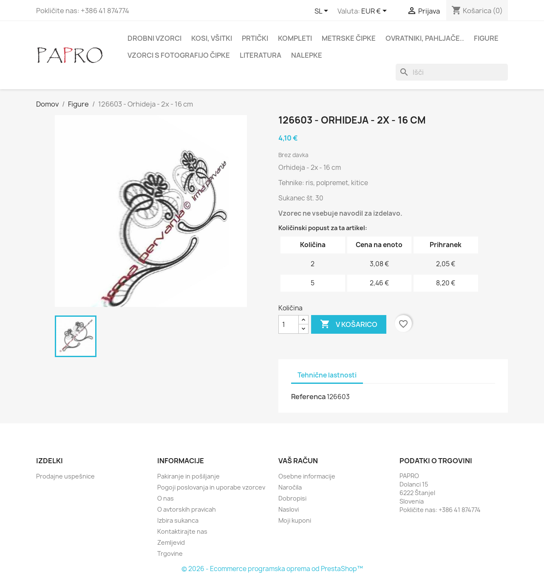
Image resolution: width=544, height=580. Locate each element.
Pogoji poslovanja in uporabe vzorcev (211, 487)
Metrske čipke (349, 38)
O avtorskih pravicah (186, 509)
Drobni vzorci (154, 38)
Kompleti (295, 38)
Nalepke (306, 55)
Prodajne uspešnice (65, 476)
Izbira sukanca (177, 520)
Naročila (290, 487)
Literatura (260, 55)
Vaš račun (298, 460)
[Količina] (288, 324)
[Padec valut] (375, 11)
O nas (165, 498)
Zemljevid (171, 542)
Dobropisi (292, 498)
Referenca (308, 396)
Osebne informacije (306, 476)
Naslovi (288, 509)
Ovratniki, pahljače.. (424, 38)
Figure (486, 38)
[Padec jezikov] (322, 11)
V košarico (348, 324)
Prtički (255, 38)
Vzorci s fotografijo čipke (179, 55)
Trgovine (170, 553)
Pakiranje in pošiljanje (188, 476)
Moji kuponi (294, 520)
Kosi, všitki (211, 38)
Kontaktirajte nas (182, 531)
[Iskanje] (452, 72)
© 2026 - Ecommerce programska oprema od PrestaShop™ (272, 568)
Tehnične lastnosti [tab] (327, 375)
